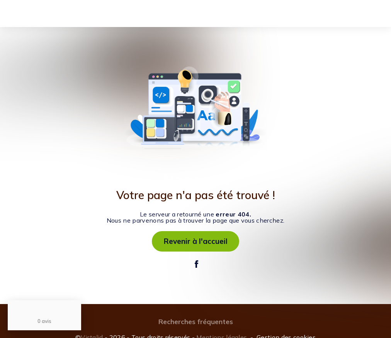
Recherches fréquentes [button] (195, 321)
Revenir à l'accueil (196, 241)
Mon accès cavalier (332, 13)
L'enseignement (87, 14)
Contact (222, 14)
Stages (126, 14)
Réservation (188, 14)
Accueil (49, 14)
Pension (154, 14)
